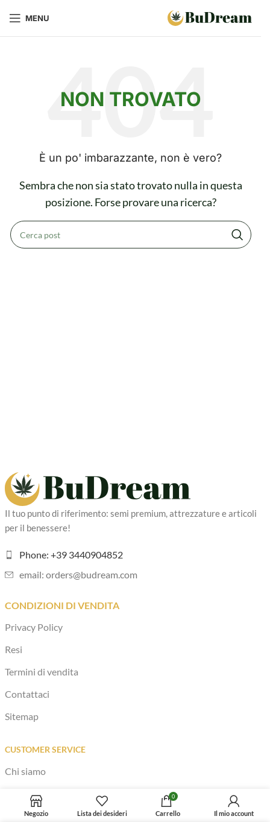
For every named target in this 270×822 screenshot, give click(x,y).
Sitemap (22, 716)
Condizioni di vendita (62, 605)
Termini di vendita (41, 671)
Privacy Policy (34, 627)
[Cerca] (130, 234)
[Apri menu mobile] (29, 18)
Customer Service (45, 749)
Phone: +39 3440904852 (71, 554)
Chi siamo (25, 771)
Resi (13, 649)
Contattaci (27, 694)
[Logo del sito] (210, 16)
